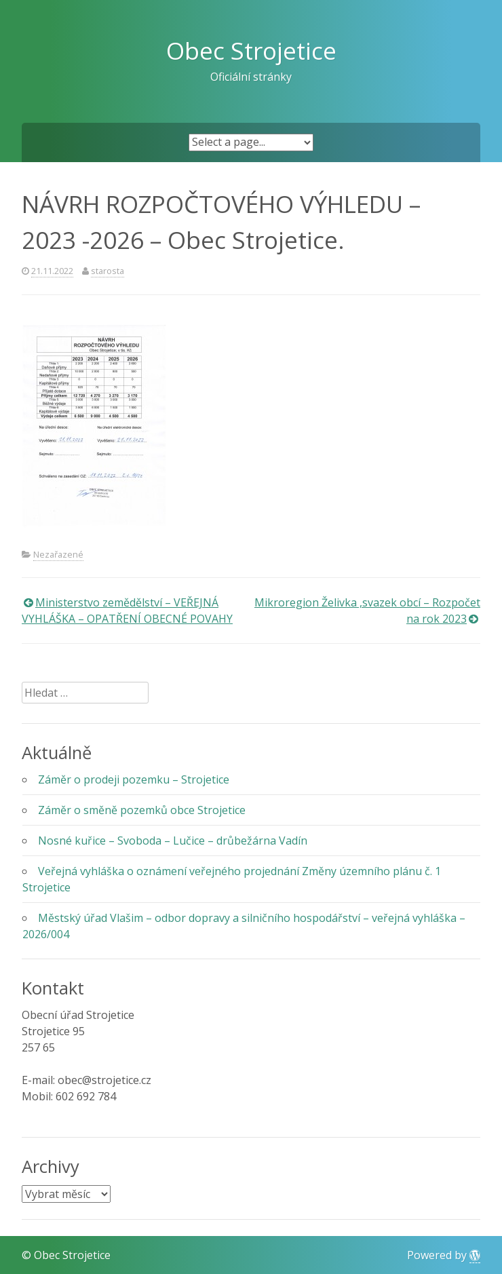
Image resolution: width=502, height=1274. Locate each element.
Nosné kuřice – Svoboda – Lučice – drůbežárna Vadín (172, 840)
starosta (107, 271)
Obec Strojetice (251, 50)
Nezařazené (58, 554)
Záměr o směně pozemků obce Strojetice (142, 810)
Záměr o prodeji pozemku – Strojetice (133, 779)
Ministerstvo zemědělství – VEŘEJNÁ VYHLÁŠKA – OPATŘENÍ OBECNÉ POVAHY (127, 610)
